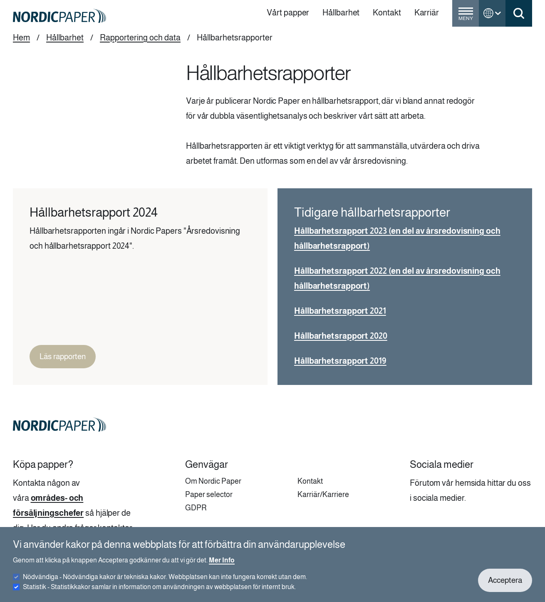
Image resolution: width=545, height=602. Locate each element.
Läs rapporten (63, 356)
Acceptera (505, 585)
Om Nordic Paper (213, 481)
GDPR (196, 508)
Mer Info (222, 565)
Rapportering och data (140, 37)
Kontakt (310, 481)
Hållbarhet (65, 37)
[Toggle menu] (465, 17)
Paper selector (209, 494)
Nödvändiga (165, 582)
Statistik (159, 592)
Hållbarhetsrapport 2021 (340, 310)
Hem (21, 37)
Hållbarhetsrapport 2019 (340, 360)
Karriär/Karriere (323, 494)
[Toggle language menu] (492, 13)
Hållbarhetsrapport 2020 (340, 335)
